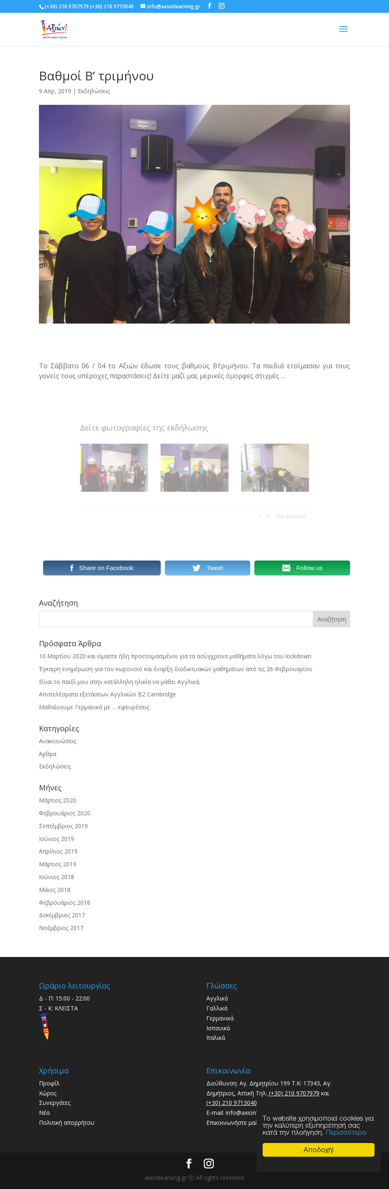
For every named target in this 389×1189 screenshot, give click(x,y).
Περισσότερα (346, 1132)
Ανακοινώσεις (57, 741)
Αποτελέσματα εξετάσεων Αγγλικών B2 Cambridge (107, 694)
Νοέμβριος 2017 (61, 928)
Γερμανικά (220, 1018)
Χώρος (47, 1093)
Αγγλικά (217, 998)
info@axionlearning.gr (254, 1112)
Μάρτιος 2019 (57, 864)
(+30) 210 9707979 (293, 1093)
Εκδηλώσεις (94, 91)
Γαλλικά (216, 1008)
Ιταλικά (215, 1038)
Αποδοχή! (318, 1150)
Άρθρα (47, 754)
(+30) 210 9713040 (231, 1103)
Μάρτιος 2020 (57, 800)
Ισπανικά (218, 1028)
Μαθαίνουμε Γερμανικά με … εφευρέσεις (94, 707)
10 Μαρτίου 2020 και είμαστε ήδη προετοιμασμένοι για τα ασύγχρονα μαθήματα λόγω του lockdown (175, 656)
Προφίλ (49, 1083)
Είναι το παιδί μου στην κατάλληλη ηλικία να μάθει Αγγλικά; (119, 682)
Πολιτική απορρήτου (66, 1122)
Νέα (44, 1112)
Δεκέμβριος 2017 (62, 915)
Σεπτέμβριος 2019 (63, 826)
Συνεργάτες (54, 1103)
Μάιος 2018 (54, 890)
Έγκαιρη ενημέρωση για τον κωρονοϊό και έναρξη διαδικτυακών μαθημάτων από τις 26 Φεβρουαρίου (175, 669)
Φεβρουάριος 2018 (64, 902)
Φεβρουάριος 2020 (64, 813)
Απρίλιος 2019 (58, 851)
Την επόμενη (269, 507)
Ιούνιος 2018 (56, 877)
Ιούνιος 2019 (56, 839)
